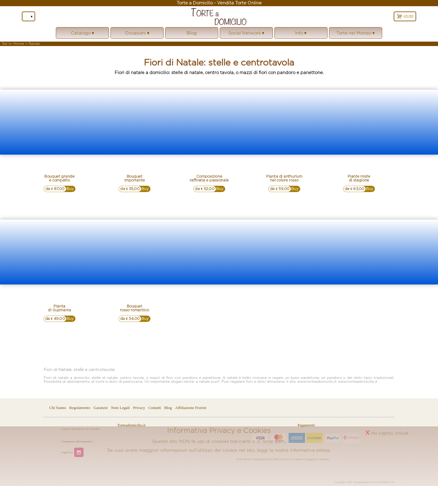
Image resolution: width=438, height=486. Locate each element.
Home (19, 43)
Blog (192, 33)
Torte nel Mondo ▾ (355, 35)
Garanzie (101, 407)
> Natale (32, 43)
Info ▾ (301, 35)
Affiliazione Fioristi (190, 407)
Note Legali (120, 407)
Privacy (139, 407)
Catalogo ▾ (82, 35)
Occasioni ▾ (137, 35)
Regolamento (79, 407)
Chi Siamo (57, 407)
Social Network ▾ (246, 35)
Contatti (155, 407)
